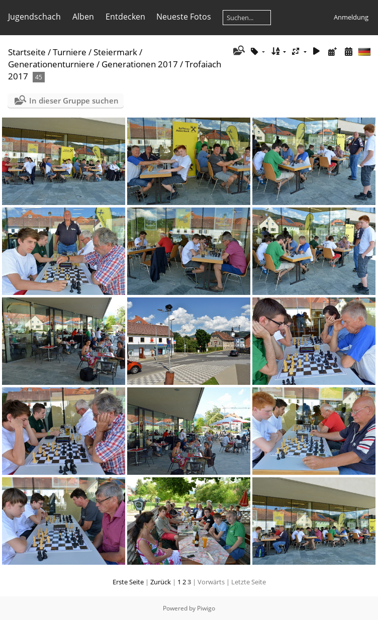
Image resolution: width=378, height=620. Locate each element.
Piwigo (206, 608)
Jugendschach (34, 16)
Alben (83, 16)
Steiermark (115, 52)
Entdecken (125, 16)
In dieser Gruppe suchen (74, 100)
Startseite (27, 52)
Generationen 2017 (140, 64)
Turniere (69, 52)
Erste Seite (128, 581)
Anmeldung (351, 17)
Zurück (160, 581)
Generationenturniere (51, 64)
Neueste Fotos (183, 16)
